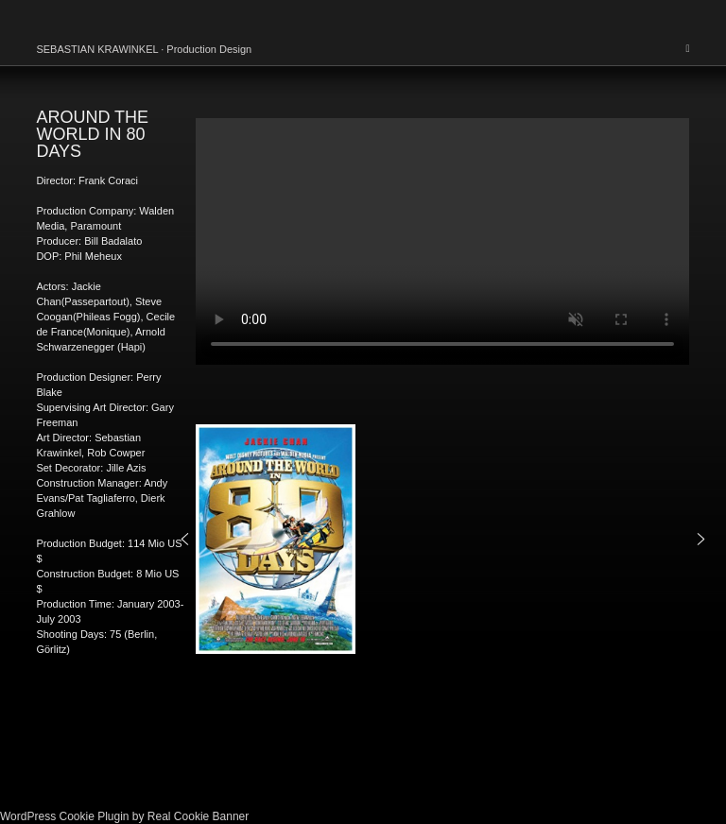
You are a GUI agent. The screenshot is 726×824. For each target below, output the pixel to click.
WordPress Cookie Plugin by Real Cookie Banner (124, 816)
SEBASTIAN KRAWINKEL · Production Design (143, 49)
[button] (185, 539)
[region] (442, 539)
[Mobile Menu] (687, 48)
